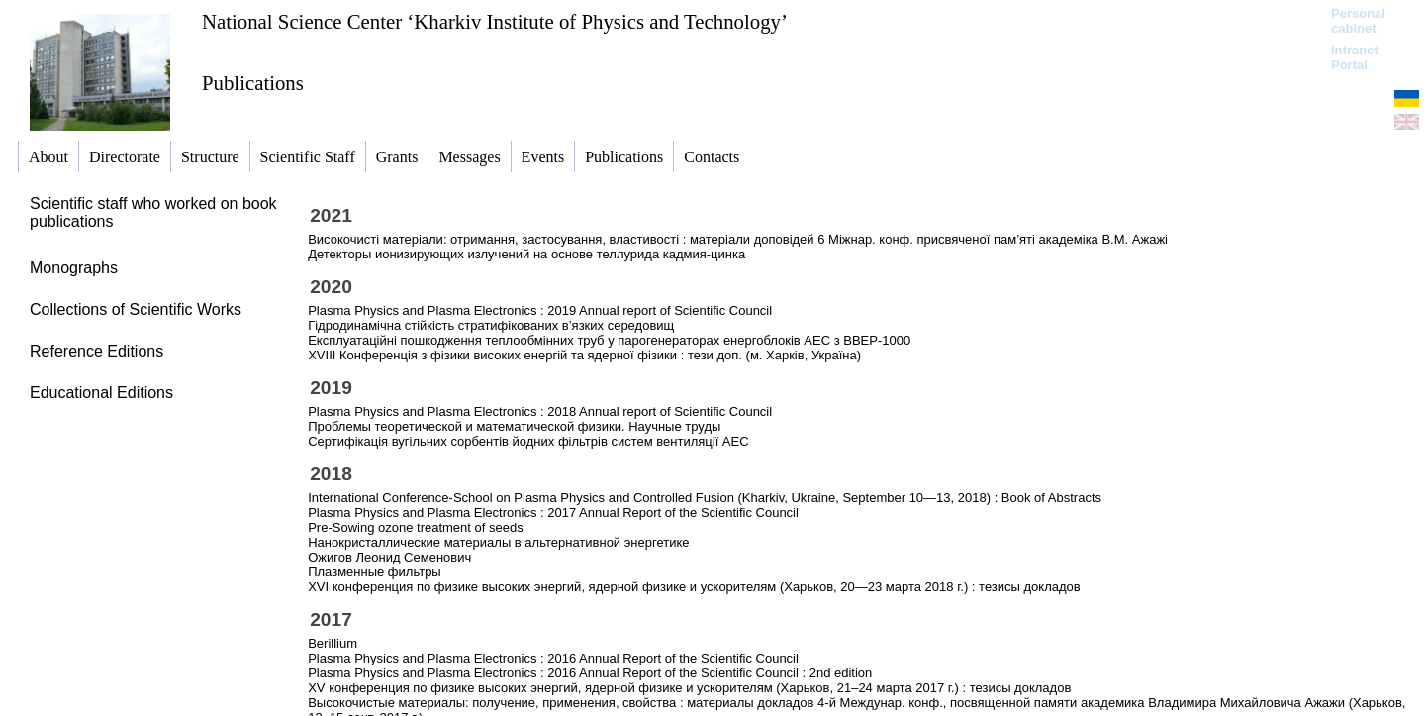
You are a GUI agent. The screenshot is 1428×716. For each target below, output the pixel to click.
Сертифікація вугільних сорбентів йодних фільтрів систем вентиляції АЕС (528, 441)
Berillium (332, 643)
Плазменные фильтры (374, 571)
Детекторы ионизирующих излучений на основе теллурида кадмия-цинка (526, 254)
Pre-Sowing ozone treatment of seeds (416, 527)
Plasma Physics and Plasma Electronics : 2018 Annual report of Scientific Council (540, 411)
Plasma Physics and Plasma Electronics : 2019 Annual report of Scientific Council (540, 310)
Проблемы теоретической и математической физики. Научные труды (514, 426)
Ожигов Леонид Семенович (389, 557)
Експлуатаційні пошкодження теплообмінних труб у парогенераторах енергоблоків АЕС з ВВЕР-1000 (609, 340)
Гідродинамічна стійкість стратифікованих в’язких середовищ (491, 325)
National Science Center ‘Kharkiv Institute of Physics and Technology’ (495, 21)
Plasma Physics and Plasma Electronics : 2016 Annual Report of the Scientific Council (553, 658)
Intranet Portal (1355, 57)
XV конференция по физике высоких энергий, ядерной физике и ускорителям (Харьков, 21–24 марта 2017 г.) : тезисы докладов (689, 687)
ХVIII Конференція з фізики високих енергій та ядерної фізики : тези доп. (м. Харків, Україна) (584, 355)
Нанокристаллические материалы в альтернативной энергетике (498, 542)
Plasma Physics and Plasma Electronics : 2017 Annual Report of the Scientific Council (553, 512)
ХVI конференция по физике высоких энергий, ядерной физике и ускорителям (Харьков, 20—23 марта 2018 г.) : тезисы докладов (694, 586)
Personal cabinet (1358, 21)
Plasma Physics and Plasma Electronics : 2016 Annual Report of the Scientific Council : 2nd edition (590, 672)
